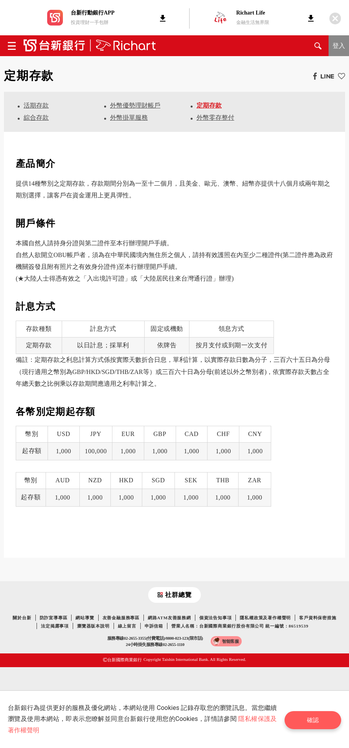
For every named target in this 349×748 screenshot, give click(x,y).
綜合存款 (36, 117)
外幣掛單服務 (129, 117)
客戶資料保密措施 (317, 617)
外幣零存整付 (215, 117)
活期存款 (36, 105)
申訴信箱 (154, 626)
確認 (315, 719)
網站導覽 (84, 617)
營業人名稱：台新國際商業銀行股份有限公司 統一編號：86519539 (240, 626)
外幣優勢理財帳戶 (135, 105)
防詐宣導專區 (54, 617)
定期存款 (209, 105)
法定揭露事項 (55, 626)
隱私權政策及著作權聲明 (265, 617)
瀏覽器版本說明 (93, 626)
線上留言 (127, 626)
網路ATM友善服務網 (169, 617)
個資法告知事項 (215, 617)
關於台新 (22, 617)
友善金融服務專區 (121, 617)
